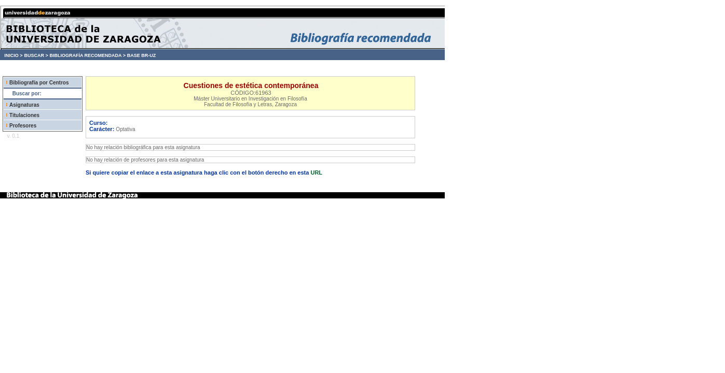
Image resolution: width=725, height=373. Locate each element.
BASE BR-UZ (141, 55)
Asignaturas (24, 105)
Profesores (22, 125)
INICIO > (13, 55)
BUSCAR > (36, 55)
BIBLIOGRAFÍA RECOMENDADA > (87, 55)
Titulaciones (24, 115)
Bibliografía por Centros (39, 82)
